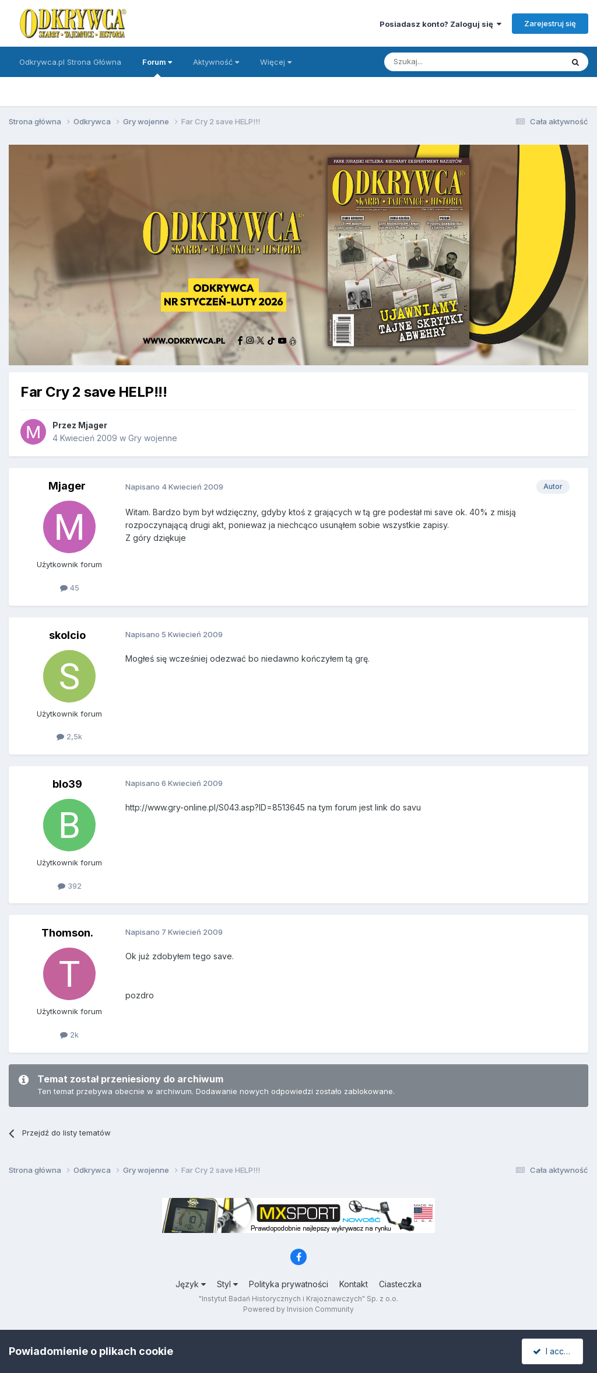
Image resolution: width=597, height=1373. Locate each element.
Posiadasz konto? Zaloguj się (440, 24)
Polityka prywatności (288, 1284)
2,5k (69, 736)
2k (69, 1034)
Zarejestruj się (550, 23)
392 (70, 885)
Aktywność (216, 62)
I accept (554, 1351)
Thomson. (67, 933)
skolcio (67, 635)
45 (69, 587)
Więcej (276, 62)
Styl (227, 1284)
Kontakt (353, 1284)
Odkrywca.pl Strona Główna (70, 62)
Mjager (92, 425)
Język (190, 1284)
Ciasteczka (400, 1284)
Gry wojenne (152, 438)
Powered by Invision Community (298, 1309)
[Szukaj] (444, 62)
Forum (157, 67)
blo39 (67, 784)
